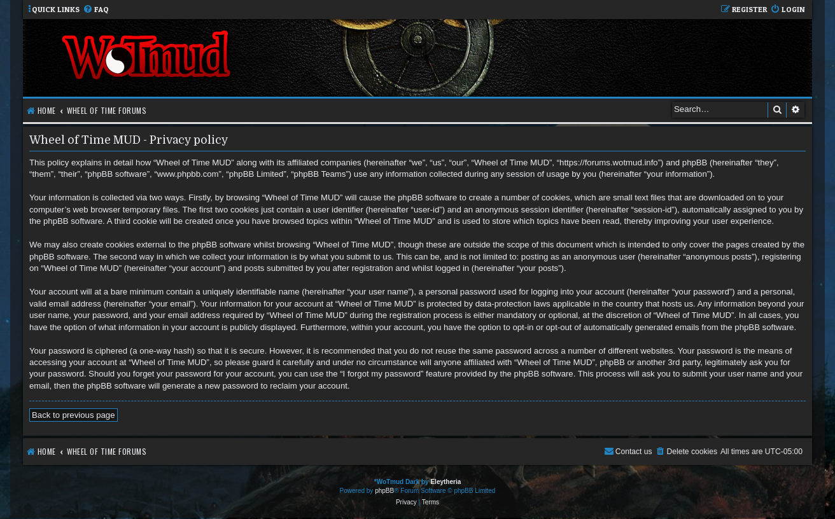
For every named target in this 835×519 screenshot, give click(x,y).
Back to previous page (73, 415)
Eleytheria (445, 481)
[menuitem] (96, 9)
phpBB (384, 490)
